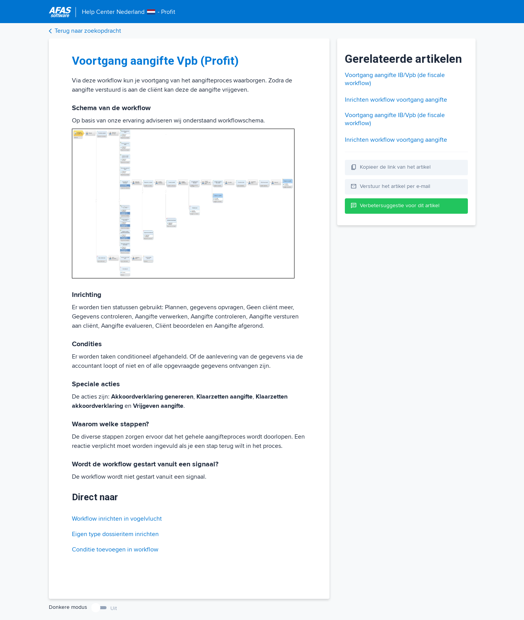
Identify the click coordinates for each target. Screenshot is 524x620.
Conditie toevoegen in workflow (115, 549)
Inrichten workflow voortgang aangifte (396, 100)
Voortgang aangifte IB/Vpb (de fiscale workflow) (395, 79)
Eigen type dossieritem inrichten (115, 534)
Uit (113, 608)
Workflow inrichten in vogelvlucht (117, 519)
